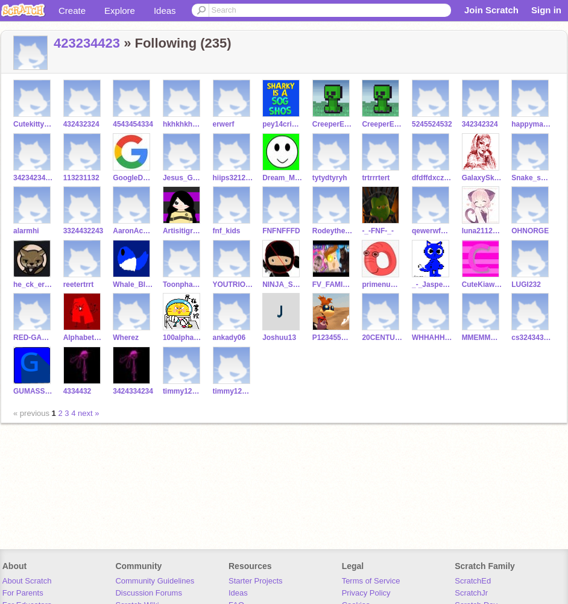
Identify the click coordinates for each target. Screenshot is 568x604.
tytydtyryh (329, 178)
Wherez (126, 337)
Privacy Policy (366, 592)
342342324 (480, 124)
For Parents (22, 592)
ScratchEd (473, 580)
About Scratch (27, 580)
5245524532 (432, 124)
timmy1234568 (183, 391)
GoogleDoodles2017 (133, 178)
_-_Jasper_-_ (432, 284)
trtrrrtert (376, 178)
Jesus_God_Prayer (183, 178)
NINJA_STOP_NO (282, 284)
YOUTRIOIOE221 (233, 284)
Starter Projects (256, 580)
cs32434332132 (531, 337)
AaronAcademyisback (133, 231)
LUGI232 (526, 284)
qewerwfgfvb (432, 231)
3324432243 (83, 231)
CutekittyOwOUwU (33, 124)
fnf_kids (227, 231)
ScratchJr (471, 592)
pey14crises (282, 124)
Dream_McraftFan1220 (282, 178)
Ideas (165, 10)
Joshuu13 (279, 337)
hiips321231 (233, 178)
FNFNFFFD (281, 231)
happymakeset (531, 124)
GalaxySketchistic (482, 178)
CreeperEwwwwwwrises (332, 124)
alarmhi (26, 231)
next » (88, 413)
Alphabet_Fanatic (83, 337)
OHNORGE (530, 231)
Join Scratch (491, 10)
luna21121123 (482, 231)
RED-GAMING (33, 337)
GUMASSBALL (33, 391)
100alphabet (183, 337)
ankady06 (229, 337)
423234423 (87, 43)
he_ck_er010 (33, 284)
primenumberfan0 (382, 284)
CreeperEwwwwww (382, 124)
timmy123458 (233, 391)
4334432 (77, 391)
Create (72, 10)
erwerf (224, 124)
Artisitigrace (183, 231)
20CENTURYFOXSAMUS (382, 337)
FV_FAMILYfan (332, 284)
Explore (119, 10)
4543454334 (133, 124)
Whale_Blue (133, 284)
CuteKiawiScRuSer (482, 284)
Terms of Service (371, 580)
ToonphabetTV (183, 284)
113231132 (81, 178)
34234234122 (33, 178)
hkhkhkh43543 (183, 124)
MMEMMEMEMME (482, 337)
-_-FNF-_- (378, 231)
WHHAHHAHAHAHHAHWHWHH (432, 337)
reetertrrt (78, 284)
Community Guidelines (154, 580)
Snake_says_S (531, 178)
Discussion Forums (148, 592)
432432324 (81, 124)
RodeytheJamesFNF (332, 231)
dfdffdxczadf (432, 178)
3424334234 (133, 391)
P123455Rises (332, 337)
